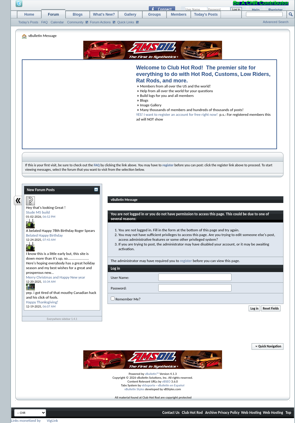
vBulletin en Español (171, 385)
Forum (53, 14)
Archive (211, 412)
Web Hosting (251, 412)
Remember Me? (126, 299)
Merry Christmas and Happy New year (55, 277)
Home (29, 14)
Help (256, 10)
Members (179, 14)
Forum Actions (100, 22)
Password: (118, 288)
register (186, 260)
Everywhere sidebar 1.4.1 (62, 319)
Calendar (57, 22)
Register (275, 10)
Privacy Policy (228, 412)
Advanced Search (276, 22)
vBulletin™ (152, 374)
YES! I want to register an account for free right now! (177, 114)
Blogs (77, 14)
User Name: (120, 277)
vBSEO (166, 381)
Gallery (130, 14)
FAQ (44, 22)
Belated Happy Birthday (44, 235)
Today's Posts (28, 22)
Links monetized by (34, 420)
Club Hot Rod (192, 412)
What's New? (104, 14)
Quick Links (125, 22)
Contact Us (171, 412)
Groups (154, 14)
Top (288, 412)
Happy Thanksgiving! (42, 302)
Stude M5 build (38, 212)
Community (75, 22)
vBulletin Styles (134, 389)
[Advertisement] (76, 102)
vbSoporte (148, 385)
